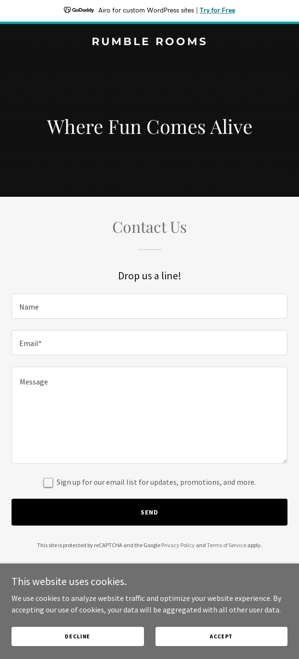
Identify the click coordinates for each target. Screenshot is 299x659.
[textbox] (149, 306)
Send (149, 512)
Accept (221, 636)
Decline (77, 636)
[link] (149, 42)
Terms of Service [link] (226, 545)
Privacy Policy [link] (178, 545)
